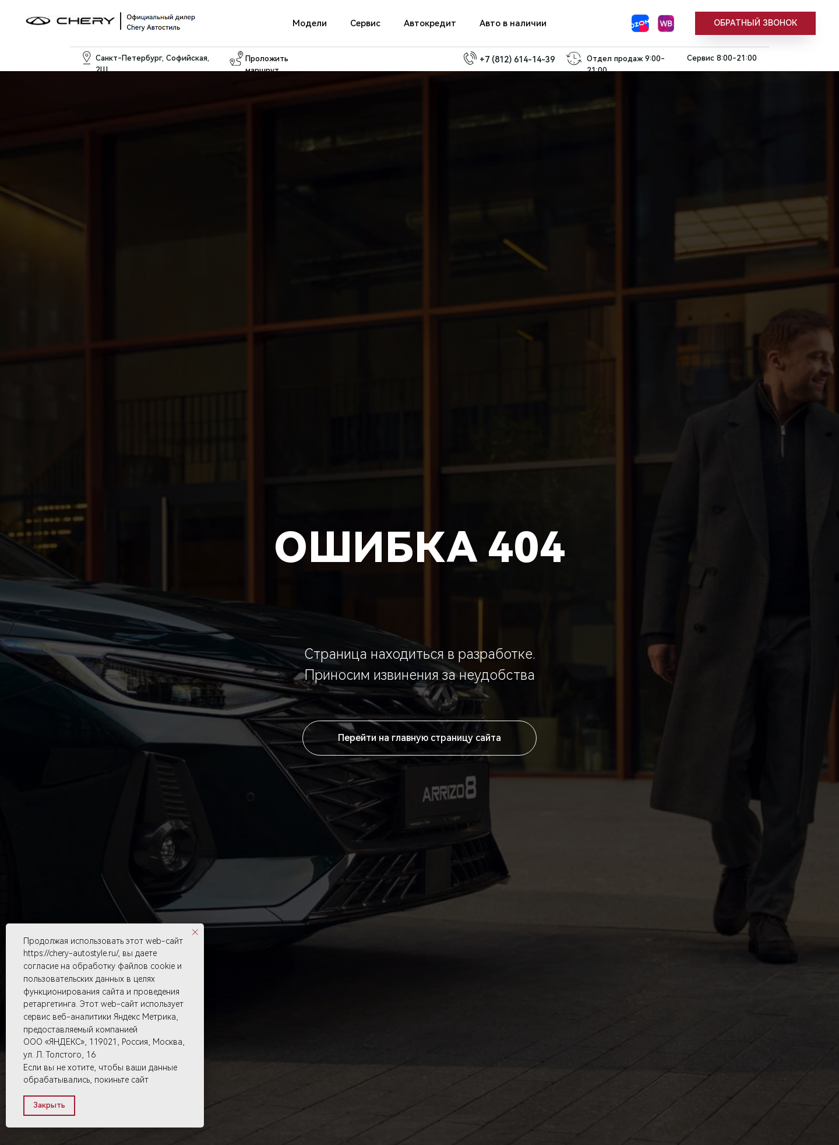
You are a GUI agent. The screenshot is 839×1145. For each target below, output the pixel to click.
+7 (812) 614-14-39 (517, 59)
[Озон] (640, 23)
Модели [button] (309, 23)
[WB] (666, 23)
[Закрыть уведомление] (195, 932)
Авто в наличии (513, 23)
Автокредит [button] (430, 23)
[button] (755, 23)
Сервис (365, 23)
